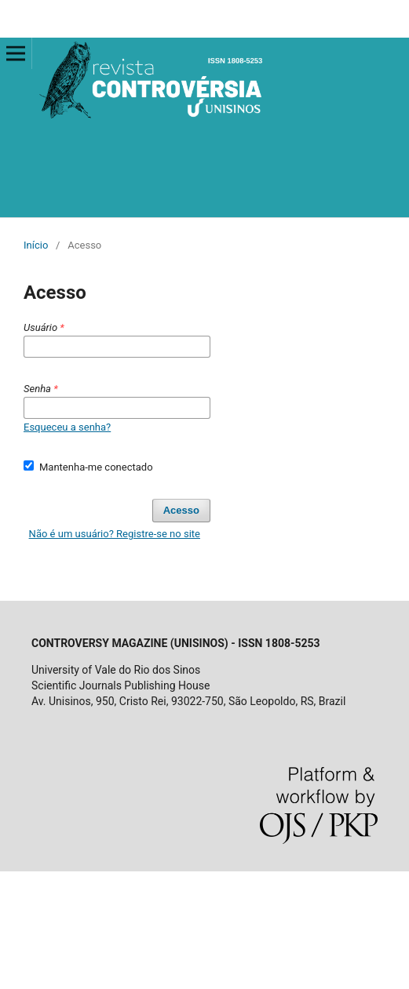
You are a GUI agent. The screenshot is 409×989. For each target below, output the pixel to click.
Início (36, 245)
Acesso (181, 510)
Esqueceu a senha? (67, 427)
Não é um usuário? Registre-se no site (114, 534)
